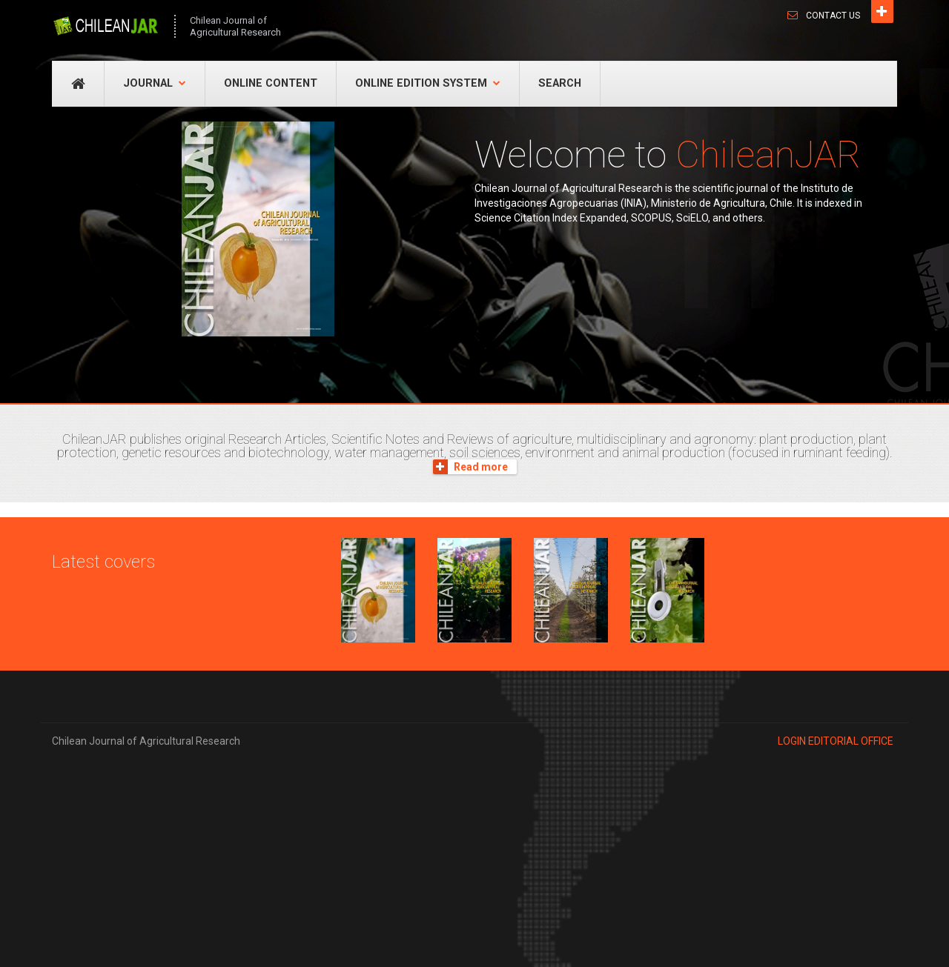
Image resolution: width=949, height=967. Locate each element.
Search (559, 83)
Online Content (270, 83)
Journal (154, 83)
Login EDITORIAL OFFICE (835, 741)
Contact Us (833, 15)
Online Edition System (427, 83)
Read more (470, 466)
